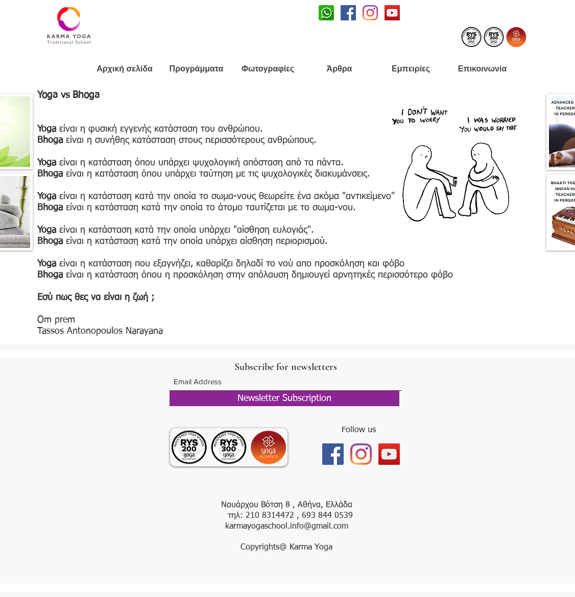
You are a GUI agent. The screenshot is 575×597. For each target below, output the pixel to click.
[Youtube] (392, 12)
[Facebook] (348, 12)
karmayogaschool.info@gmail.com (286, 527)
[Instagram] (370, 12)
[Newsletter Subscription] (284, 398)
